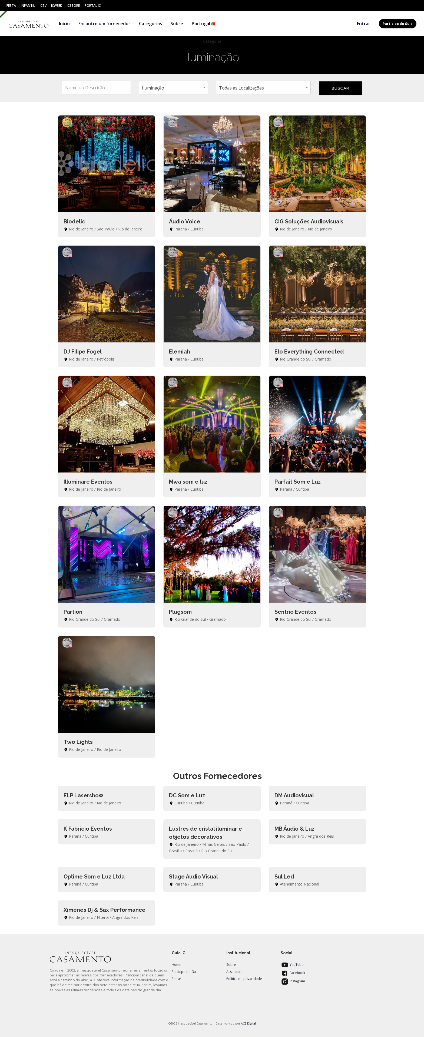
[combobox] (173, 87)
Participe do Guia (185, 971)
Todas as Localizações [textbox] (241, 88)
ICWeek (56, 5)
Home (176, 964)
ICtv (43, 5)
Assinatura (234, 971)
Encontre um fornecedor (104, 24)
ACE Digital (248, 1023)
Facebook (293, 972)
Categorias (150, 24)
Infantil (28, 5)
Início (64, 24)
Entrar (363, 24)
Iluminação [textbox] (153, 88)
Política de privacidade (244, 978)
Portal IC (93, 5)
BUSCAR (340, 88)
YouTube (292, 964)
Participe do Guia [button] (398, 23)
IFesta (11, 5)
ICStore (73, 5)
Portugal (204, 24)
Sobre (177, 24)
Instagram (293, 981)
